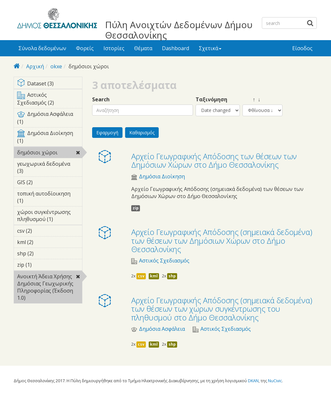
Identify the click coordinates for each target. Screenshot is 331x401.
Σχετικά (210, 48)
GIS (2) (42, 182)
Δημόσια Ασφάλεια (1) (49, 118)
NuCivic (275, 381)
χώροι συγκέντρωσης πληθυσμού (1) (49, 216)
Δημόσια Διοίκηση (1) (49, 137)
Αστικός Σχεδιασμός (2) (49, 99)
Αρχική (35, 66)
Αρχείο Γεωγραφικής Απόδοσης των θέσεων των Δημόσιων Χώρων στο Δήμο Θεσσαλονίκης (214, 160)
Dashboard (175, 48)
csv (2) (42, 230)
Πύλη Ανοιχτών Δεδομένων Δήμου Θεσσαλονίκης (178, 29)
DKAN (253, 381)
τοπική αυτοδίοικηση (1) (49, 198)
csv (141, 276)
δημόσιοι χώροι (49, 153)
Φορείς (85, 48)
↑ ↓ (251, 99)
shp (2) (43, 253)
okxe (56, 66)
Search (101, 99)
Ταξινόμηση (211, 99)
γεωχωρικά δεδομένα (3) (49, 168)
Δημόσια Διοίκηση (162, 176)
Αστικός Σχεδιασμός (164, 260)
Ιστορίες (113, 48)
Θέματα (143, 48)
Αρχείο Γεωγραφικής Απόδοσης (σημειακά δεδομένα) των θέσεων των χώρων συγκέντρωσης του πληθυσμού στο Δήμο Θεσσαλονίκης (221, 309)
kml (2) (43, 242)
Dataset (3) (49, 84)
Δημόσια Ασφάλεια (162, 329)
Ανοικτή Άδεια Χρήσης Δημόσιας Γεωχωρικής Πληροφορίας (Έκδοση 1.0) (49, 288)
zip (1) (41, 264)
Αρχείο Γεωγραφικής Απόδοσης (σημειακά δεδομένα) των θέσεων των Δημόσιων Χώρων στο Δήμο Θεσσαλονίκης (221, 240)
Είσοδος (302, 48)
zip (136, 208)
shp (172, 276)
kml (154, 276)
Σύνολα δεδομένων (42, 48)
